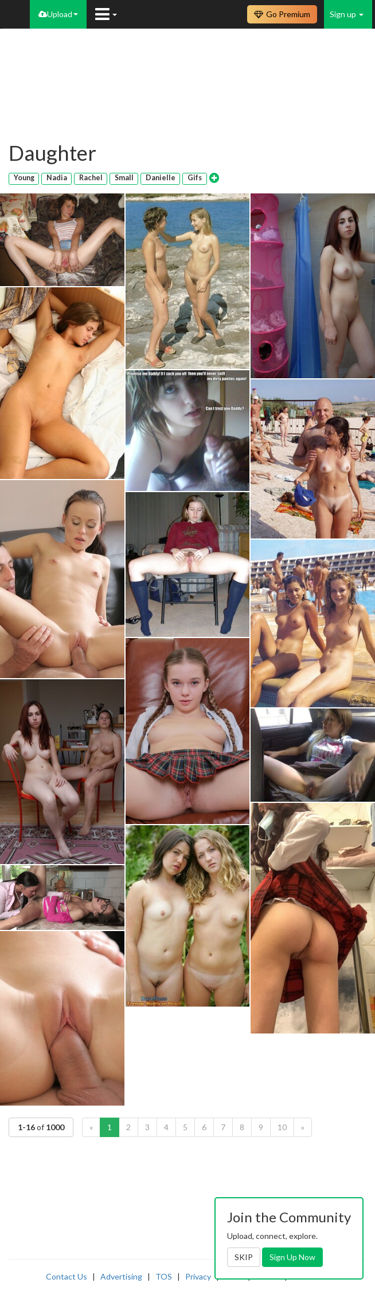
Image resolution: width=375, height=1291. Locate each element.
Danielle (160, 177)
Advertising (121, 1276)
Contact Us (66, 1276)
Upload (58, 14)
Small (124, 177)
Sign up (347, 14)
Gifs (195, 177)
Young (24, 177)
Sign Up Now (292, 1257)
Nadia (56, 177)
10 (282, 1127)
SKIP (244, 1257)
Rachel (91, 177)
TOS (163, 1276)
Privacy (198, 1276)
